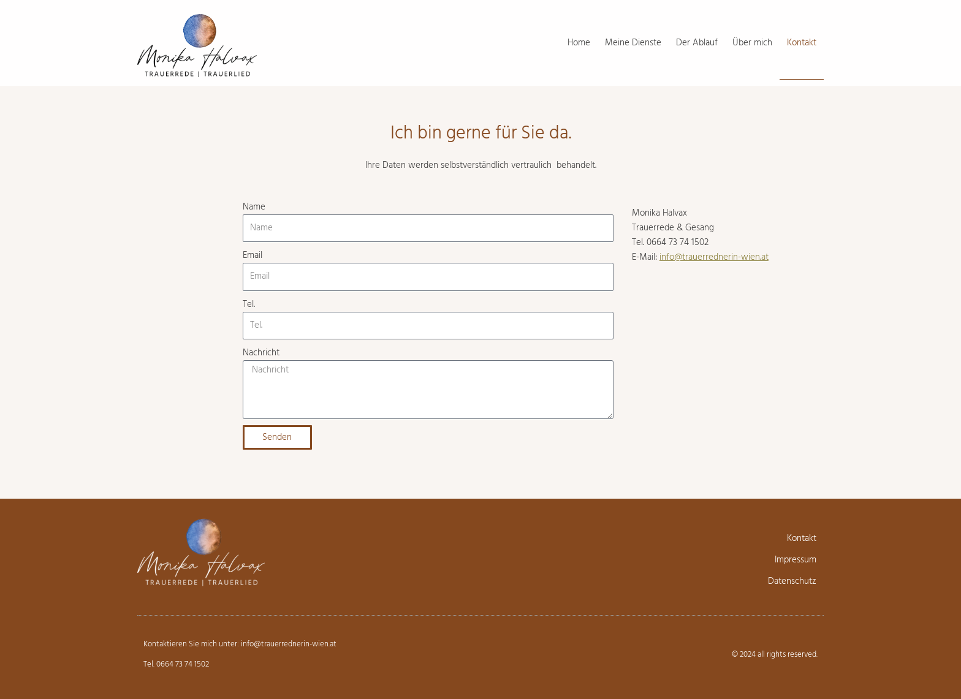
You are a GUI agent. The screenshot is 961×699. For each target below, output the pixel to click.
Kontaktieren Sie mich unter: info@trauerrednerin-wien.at (239, 644)
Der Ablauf (697, 43)
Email (252, 255)
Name (254, 207)
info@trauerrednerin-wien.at (714, 257)
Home (579, 43)
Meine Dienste (633, 43)
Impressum (795, 560)
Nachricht (261, 353)
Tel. (249, 304)
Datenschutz (792, 581)
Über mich (752, 43)
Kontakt (801, 43)
